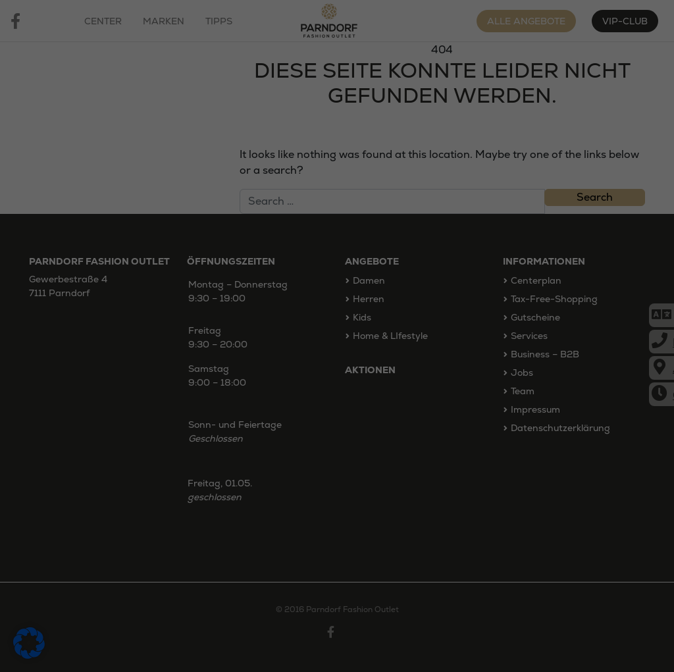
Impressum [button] (405, 527)
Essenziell (199, 373)
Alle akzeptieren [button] (337, 420)
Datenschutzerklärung (215, 328)
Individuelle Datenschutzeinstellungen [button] (337, 498)
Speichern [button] (337, 459)
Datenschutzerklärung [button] (342, 527)
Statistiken (279, 373)
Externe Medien (451, 373)
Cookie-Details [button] (274, 527)
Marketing (359, 373)
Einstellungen (196, 342)
